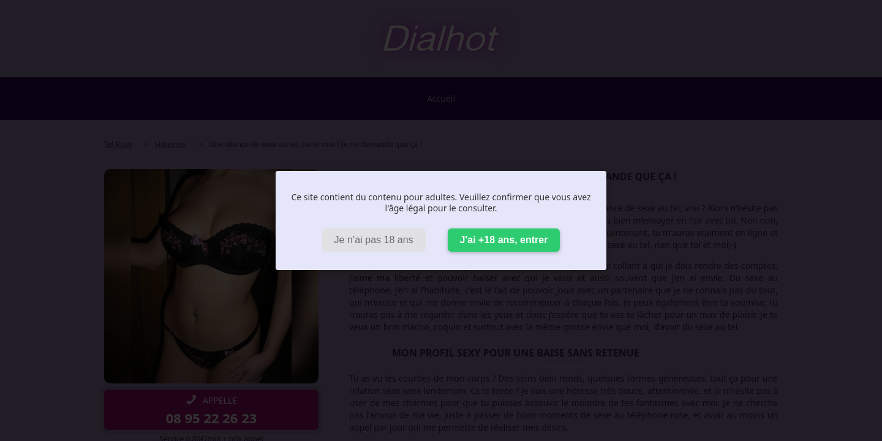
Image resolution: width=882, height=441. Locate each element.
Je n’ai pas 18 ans (373, 240)
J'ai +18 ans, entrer (504, 240)
